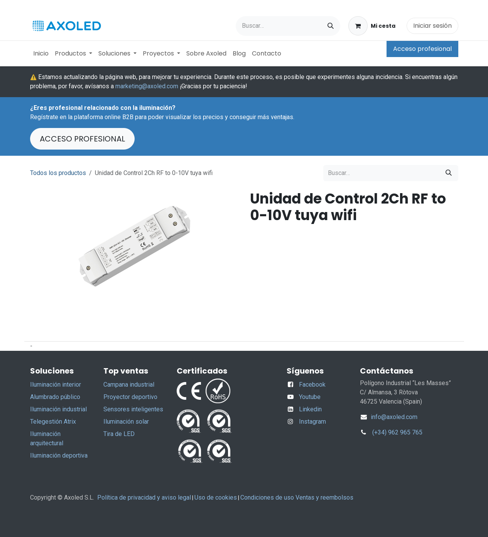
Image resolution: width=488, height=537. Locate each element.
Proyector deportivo (130, 397)
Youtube (310, 397)
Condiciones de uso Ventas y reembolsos (296, 497)
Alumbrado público (55, 397)
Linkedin (310, 409)
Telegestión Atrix (53, 421)
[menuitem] (41, 53)
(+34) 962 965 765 (397, 432)
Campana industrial (128, 384)
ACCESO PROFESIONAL (82, 138)
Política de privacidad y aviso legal (144, 497)
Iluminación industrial (58, 409)
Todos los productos (58, 173)
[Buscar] (330, 26)
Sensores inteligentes (133, 409)
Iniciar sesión (432, 25)
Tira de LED (119, 434)
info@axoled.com (393, 417)
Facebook (312, 384)
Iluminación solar (126, 421)
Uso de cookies (215, 497)
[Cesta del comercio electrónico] (372, 26)
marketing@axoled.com (146, 86)
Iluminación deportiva (59, 455)
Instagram (312, 421)
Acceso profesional (422, 48)
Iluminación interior (55, 384)
